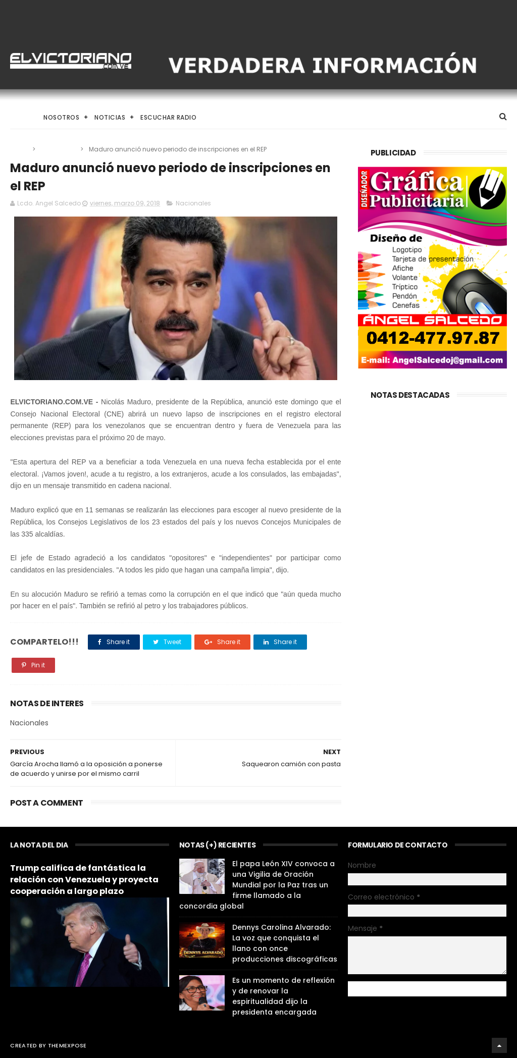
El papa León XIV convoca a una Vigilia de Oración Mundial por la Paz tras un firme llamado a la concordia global (257, 885)
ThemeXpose (67, 1045)
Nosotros (61, 117)
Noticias (109, 117)
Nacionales (58, 149)
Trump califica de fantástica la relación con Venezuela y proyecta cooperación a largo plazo (84, 879)
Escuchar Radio (168, 117)
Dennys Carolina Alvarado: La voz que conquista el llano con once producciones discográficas (284, 943)
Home (19, 117)
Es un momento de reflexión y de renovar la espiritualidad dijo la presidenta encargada (283, 996)
